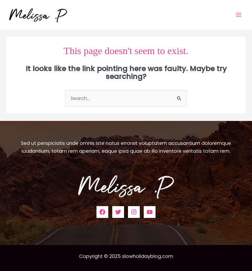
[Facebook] (102, 212)
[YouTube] (150, 212)
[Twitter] (118, 212)
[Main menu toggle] (238, 15)
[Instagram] (134, 212)
